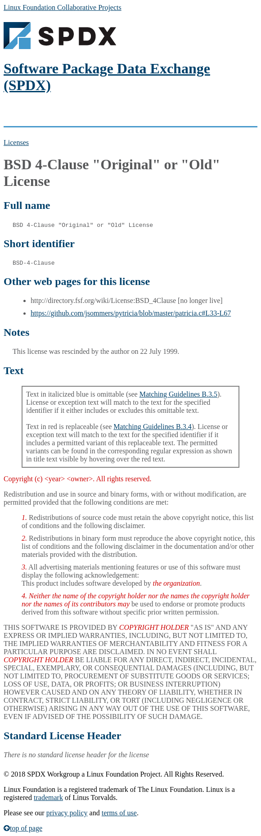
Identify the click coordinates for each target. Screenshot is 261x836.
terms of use (119, 813)
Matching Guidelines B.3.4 (152, 426)
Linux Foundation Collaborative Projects (63, 7)
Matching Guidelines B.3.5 (178, 394)
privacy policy (67, 813)
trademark (48, 797)
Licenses (16, 142)
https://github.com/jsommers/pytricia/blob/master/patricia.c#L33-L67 (131, 313)
